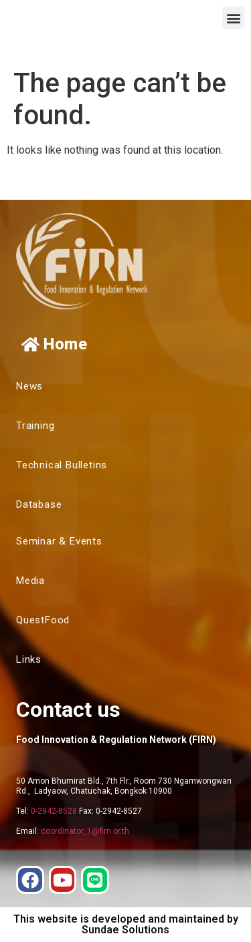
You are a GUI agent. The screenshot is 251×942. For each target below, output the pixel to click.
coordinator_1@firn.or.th (85, 831)
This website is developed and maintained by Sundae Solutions (125, 924)
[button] (233, 18)
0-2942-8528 (54, 811)
